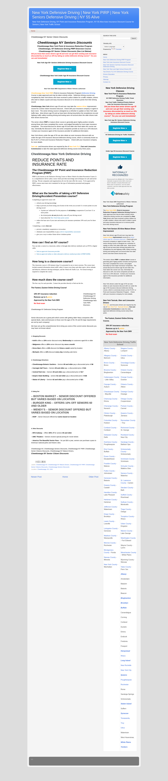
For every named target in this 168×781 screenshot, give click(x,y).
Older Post (93, 477)
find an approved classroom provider (48, 251)
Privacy (105, 77)
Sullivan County (127, 502)
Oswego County (127, 392)
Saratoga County (127, 442)
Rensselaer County (128, 420)
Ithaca (123, 656)
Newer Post (36, 477)
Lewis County (109, 521)
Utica (123, 728)
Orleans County (127, 384)
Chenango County (111, 406)
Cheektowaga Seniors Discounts (58, 467)
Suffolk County (126, 495)
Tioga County (126, 509)
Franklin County (110, 464)
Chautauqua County (111, 392)
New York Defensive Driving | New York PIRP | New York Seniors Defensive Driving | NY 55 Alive (80, 14)
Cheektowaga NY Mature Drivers (58, 464)
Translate (116, 49)
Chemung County (110, 399)
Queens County (127, 413)
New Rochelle (126, 665)
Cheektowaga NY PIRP (77, 464)
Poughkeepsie (126, 680)
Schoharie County (127, 459)
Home (33, 31)
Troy (122, 723)
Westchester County (128, 552)
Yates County (126, 567)
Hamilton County (110, 492)
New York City (126, 670)
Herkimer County (110, 500)
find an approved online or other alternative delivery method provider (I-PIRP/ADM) (63, 254)
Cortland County (110, 428)
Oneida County (126, 356)
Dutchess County (110, 442)
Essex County (109, 456)
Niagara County (127, 348)
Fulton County (109, 471)
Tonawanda (125, 718)
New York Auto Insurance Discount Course (116, 62)
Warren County (127, 531)
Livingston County (111, 528)
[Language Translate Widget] (113, 46)
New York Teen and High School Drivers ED (117, 69)
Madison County (110, 536)
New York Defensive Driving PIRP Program (117, 59)
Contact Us (106, 82)
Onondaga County (128, 363)
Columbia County (110, 420)
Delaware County (110, 435)
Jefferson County (110, 507)
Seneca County (126, 473)
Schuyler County (127, 466)
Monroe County (110, 543)
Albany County (109, 348)
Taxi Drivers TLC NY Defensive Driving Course (118, 72)
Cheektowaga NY (41, 464)
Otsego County (126, 399)
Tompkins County (127, 516)
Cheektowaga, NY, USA (45, 469)
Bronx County (109, 363)
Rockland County (127, 435)
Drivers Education (109, 74)
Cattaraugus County (111, 377)
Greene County (110, 485)
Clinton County (109, 413)
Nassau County (110, 557)
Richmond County (127, 428)
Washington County (128, 538)
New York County (110, 564)
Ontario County (126, 370)
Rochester (125, 684)
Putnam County (127, 406)
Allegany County (110, 356)
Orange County (126, 377)
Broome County (110, 370)
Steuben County (127, 488)
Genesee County (110, 478)
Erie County (108, 449)
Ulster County (126, 524)
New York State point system (60, 218)
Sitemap (106, 79)
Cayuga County (110, 384)
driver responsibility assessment (70, 232)
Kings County (109, 514)
